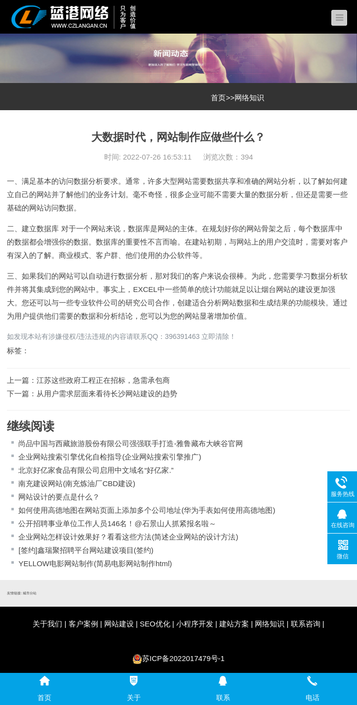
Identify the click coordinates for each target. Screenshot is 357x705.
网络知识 (249, 97)
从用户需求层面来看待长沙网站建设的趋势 (107, 393)
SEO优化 (155, 624)
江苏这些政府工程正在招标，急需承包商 (103, 380)
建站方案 (234, 624)
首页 (218, 97)
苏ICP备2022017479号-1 (183, 658)
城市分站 (30, 593)
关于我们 (47, 624)
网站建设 (119, 624)
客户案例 (83, 624)
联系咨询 (305, 624)
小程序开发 (194, 624)
